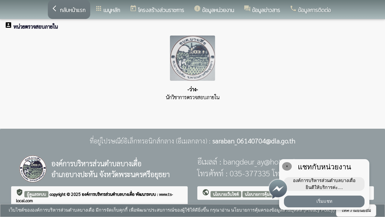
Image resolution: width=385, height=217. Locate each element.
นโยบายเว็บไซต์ (226, 194)
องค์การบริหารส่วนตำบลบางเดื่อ (109, 194)
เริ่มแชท (324, 201)
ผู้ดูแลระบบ (36, 194)
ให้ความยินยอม (356, 210)
